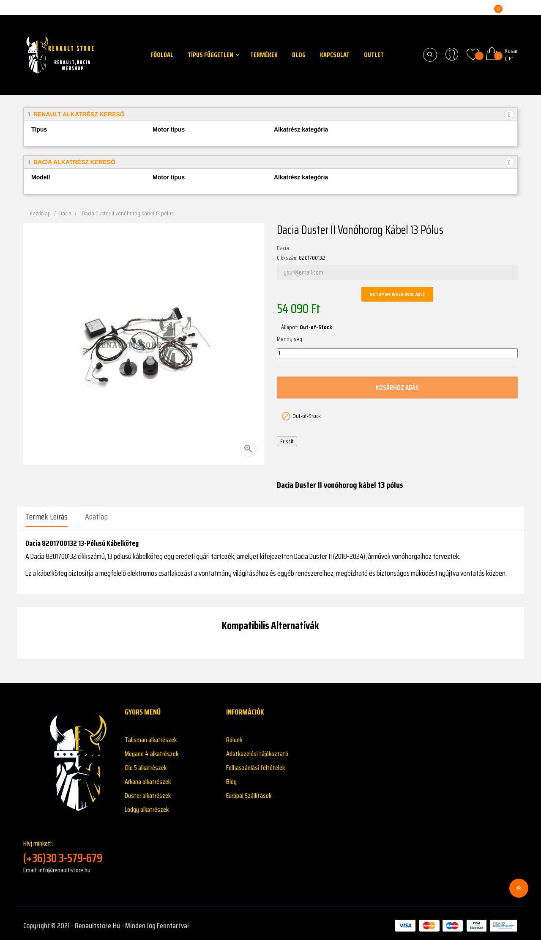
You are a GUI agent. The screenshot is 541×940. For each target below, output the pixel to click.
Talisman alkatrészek (151, 735)
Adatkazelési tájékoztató (257, 749)
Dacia (283, 248)
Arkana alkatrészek (148, 777)
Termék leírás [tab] (46, 516)
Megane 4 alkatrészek (151, 749)
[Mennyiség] (397, 353)
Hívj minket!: (67, 847)
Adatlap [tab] (96, 516)
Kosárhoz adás (397, 387)
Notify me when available (397, 294)
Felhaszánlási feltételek (255, 763)
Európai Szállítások (248, 791)
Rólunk (234, 735)
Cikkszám (287, 258)
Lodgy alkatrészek (147, 805)
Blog (231, 777)
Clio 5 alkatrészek (146, 763)
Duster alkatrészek (148, 791)
